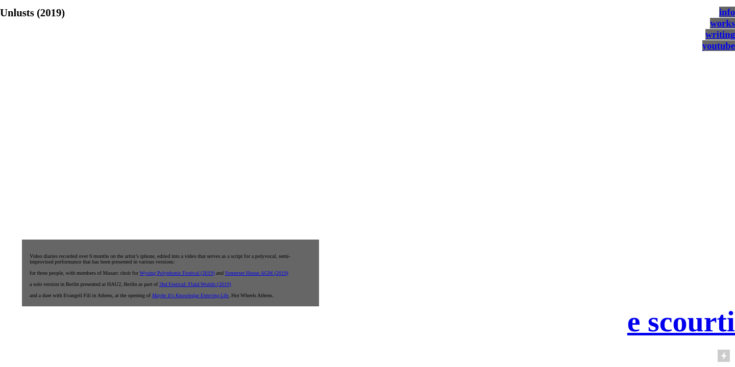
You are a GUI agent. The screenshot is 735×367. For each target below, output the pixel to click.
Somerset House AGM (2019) (256, 273)
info (727, 12)
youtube (718, 45)
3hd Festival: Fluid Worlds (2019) (195, 284)
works (722, 23)
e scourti (681, 321)
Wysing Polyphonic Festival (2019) (177, 273)
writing (720, 34)
